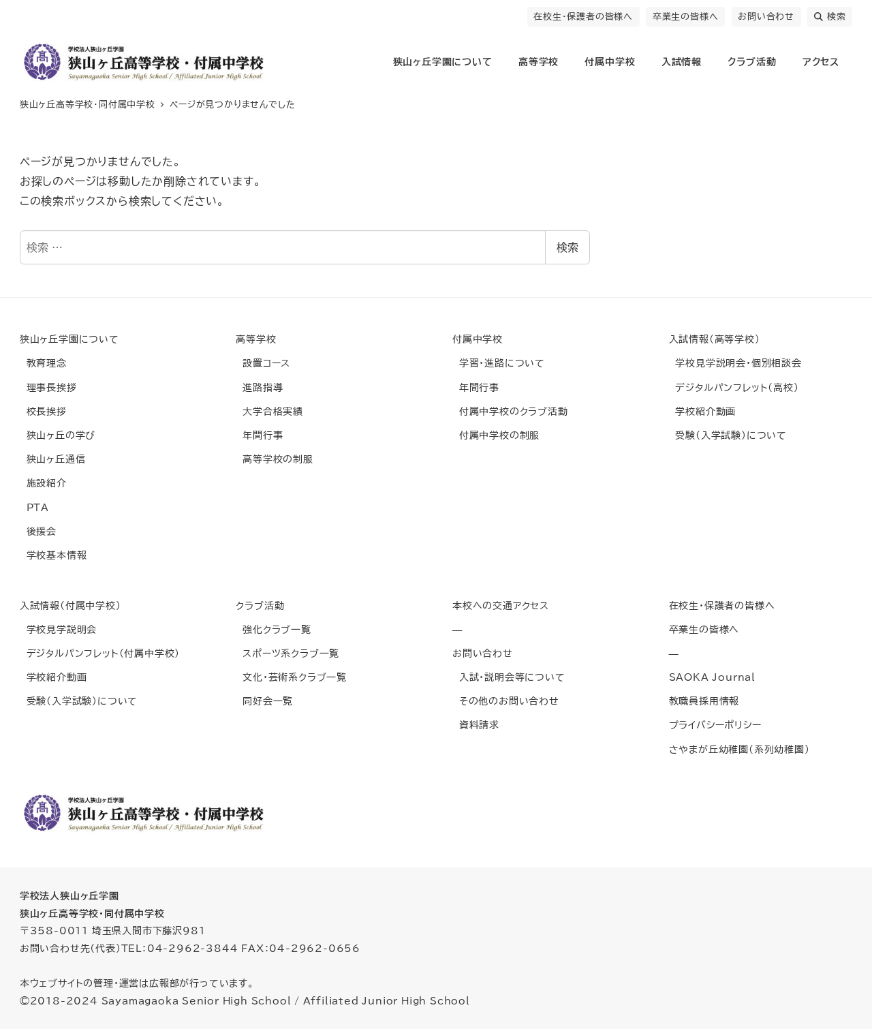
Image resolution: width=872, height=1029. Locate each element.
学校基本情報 (53, 555)
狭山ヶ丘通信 (53, 459)
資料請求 (475, 725)
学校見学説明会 (58, 629)
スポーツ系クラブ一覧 (287, 653)
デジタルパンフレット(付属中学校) (100, 653)
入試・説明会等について (508, 677)
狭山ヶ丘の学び (57, 435)
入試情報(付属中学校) (70, 605)
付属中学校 (477, 339)
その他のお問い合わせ (505, 701)
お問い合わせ (766, 16)
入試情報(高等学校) (714, 339)
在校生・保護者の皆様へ (583, 16)
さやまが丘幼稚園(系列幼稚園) (739, 749)
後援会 (38, 531)
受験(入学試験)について (728, 435)
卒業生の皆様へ (686, 16)
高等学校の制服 (274, 459)
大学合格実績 (269, 411)
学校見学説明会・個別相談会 (735, 363)
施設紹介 (43, 483)
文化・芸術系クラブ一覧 (291, 677)
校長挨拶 (43, 411)
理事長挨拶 (48, 387)
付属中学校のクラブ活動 (510, 411)
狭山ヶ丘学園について (69, 339)
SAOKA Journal (712, 677)
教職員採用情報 (704, 701)
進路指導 (259, 387)
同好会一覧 (264, 701)
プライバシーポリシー (715, 725)
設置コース (263, 363)
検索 (830, 16)
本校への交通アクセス (500, 605)
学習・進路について (498, 363)
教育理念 (43, 363)
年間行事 (259, 435)
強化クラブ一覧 (273, 629)
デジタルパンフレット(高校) (734, 387)
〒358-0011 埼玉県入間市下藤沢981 (113, 930)
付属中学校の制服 (496, 435)
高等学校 (256, 339)
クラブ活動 (260, 605)
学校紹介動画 (702, 411)
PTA (34, 507)
